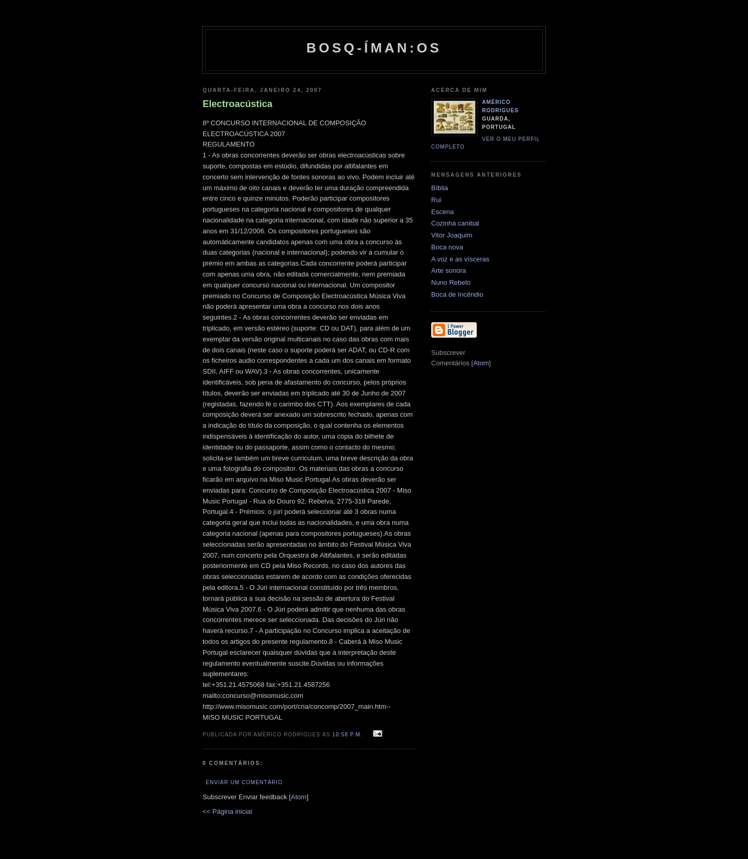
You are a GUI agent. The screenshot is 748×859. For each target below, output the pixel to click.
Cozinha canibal (455, 223)
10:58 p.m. (348, 734)
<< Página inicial (227, 811)
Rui (436, 200)
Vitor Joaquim (451, 235)
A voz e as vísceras (460, 259)
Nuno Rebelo (451, 282)
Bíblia (439, 188)
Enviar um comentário (244, 782)
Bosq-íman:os (374, 48)
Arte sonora (448, 270)
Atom (298, 797)
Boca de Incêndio (457, 294)
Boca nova (447, 247)
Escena (442, 212)
